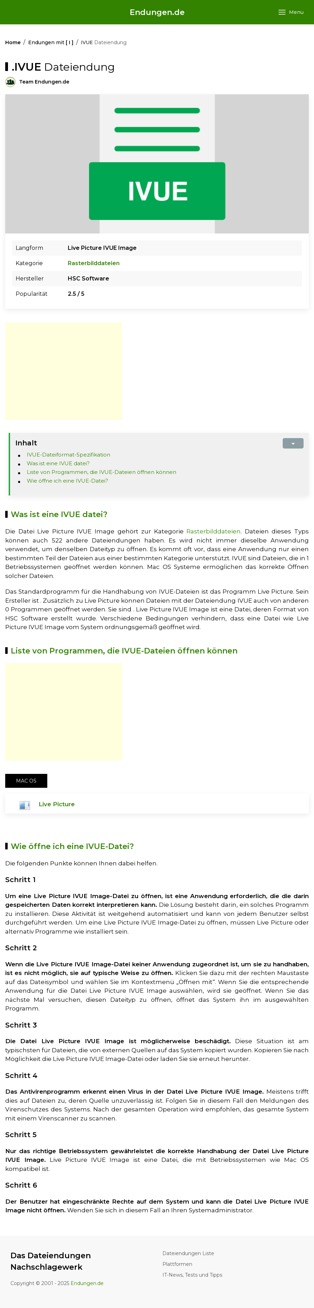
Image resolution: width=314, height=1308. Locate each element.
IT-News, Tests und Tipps (192, 1275)
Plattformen (177, 1264)
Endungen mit (50, 42)
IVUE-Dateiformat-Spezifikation (68, 454)
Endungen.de (157, 12)
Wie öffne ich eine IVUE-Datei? (67, 480)
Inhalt (26, 443)
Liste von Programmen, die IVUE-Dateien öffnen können (101, 472)
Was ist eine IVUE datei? (58, 463)
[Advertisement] (63, 371)
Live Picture (57, 804)
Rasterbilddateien (94, 263)
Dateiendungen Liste (188, 1253)
